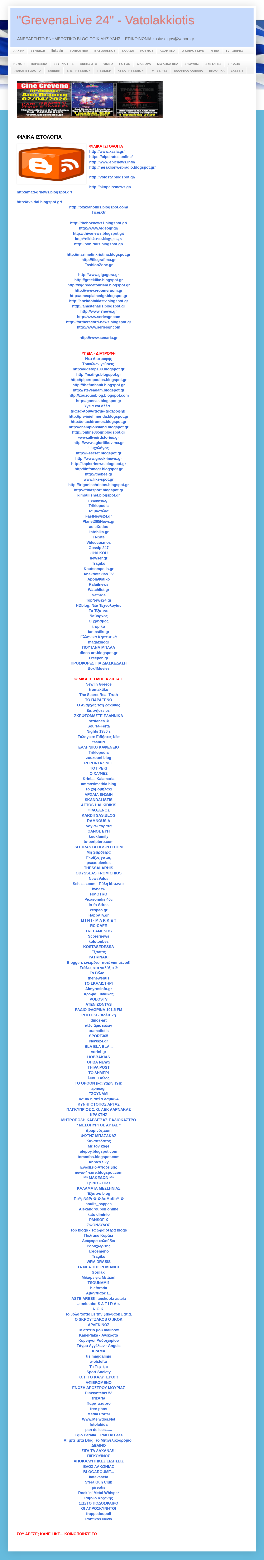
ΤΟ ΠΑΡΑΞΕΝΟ (98, 700)
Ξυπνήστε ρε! (98, 711)
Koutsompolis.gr (99, 569)
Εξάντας (98, 952)
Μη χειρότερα (99, 852)
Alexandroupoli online (98, 1209)
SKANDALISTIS (98, 800)
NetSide (99, 595)
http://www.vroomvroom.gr (99, 290)
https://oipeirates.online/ (111, 157)
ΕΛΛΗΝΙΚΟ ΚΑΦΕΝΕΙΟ (98, 747)
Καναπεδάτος (98, 1141)
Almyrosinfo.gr (98, 989)
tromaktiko (98, 689)
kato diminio (98, 1215)
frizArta (98, 1398)
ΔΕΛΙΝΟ (98, 1445)
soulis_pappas (99, 1204)
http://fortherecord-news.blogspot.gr (98, 322)
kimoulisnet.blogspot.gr (98, 495)
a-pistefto (98, 1361)
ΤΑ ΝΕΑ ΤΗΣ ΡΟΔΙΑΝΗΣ (98, 1267)
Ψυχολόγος (98, 448)
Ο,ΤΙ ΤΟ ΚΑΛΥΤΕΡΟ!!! (98, 1377)
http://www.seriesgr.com (98, 327)
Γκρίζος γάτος (98, 857)
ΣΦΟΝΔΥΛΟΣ (98, 1225)
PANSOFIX (98, 1220)
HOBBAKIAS (98, 1057)
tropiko (98, 627)
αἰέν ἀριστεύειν (98, 1025)
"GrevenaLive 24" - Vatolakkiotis (106, 20)
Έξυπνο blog (98, 1193)
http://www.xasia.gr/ (106, 151)
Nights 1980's (99, 731)
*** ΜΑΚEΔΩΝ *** (98, 1178)
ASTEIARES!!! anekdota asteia (98, 1299)
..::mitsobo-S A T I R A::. (98, 1304)
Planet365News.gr (98, 521)
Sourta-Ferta (98, 726)
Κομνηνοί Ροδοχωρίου (98, 1340)
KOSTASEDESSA (98, 947)
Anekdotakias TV (98, 574)
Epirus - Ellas (98, 1183)
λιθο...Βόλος (99, 1078)
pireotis (98, 1487)
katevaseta (98, 1477)
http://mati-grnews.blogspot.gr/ (44, 192)
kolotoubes (98, 941)
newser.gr (98, 558)
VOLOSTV (98, 999)
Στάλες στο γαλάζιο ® (99, 968)
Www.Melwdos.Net (98, 1419)
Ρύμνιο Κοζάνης (98, 1498)
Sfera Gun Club (98, 1482)
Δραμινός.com (99, 1131)
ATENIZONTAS (99, 1004)
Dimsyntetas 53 (98, 1393)
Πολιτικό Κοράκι (98, 1235)
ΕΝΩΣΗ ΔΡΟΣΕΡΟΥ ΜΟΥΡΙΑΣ (98, 1388)
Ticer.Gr (99, 212)
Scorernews (98, 936)
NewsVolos (99, 879)
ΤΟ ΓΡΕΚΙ (98, 768)
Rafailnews (98, 584)
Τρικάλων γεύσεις (98, 364)
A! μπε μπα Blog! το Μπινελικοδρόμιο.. (99, 1440)
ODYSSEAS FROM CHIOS (98, 873)
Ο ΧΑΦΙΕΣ (98, 773)
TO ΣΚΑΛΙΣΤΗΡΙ (99, 983)
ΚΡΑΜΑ (98, 1351)
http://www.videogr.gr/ (98, 228)
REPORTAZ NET (98, 763)
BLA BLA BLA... (99, 1047)
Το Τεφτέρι (98, 1367)
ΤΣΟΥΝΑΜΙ (98, 1094)
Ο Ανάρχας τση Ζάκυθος (98, 705)
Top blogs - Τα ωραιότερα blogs (98, 1230)
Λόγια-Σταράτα (99, 826)
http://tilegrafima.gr (98, 260)
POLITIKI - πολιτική (98, 1015)
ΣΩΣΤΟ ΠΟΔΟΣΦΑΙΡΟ (98, 1503)
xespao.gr (98, 910)
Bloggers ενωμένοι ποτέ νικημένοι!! (98, 963)
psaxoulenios (99, 863)
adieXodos (98, 527)
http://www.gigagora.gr (98, 275)
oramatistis (98, 1031)
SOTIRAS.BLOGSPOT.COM (99, 847)
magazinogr (98, 642)
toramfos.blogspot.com (98, 1157)
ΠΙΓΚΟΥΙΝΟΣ (98, 1456)
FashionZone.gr (99, 265)
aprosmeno (98, 1251)
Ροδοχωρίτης (99, 1246)
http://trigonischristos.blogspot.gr (98, 485)
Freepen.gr (98, 658)
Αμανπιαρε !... (98, 1293)
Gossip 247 (98, 548)
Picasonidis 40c (99, 899)
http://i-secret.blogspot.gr (98, 453)
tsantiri (98, 742)
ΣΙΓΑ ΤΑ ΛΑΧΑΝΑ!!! (99, 1451)
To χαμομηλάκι (98, 789)
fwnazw (98, 889)
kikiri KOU (99, 553)
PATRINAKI (99, 957)
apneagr (98, 1088)
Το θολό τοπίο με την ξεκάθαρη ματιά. (98, 1314)
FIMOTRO (98, 894)
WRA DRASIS (99, 1262)
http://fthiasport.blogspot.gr (98, 490)
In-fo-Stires (99, 905)
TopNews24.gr (98, 600)
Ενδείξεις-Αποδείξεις (98, 1167)
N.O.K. (98, 1309)
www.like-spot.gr (99, 479)
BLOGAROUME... (98, 1472)
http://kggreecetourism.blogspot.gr (98, 285)
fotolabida (99, 1424)
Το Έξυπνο (98, 611)
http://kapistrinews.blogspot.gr (98, 464)
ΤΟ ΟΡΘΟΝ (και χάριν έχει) (98, 1083)
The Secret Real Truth (98, 695)
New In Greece (98, 684)
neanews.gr (98, 500)
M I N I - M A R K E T (98, 920)
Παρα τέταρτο (99, 1403)
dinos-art (99, 1020)
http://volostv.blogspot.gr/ (112, 177)
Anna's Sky (98, 1162)
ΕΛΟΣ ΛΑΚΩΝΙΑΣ (98, 1467)
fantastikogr (98, 632)
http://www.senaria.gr (98, 338)
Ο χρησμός (99, 621)
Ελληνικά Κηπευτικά (99, 637)
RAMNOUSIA (98, 821)
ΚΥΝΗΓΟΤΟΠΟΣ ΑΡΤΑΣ (99, 1104)
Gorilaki (99, 1272)
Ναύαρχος (99, 616)
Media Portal (98, 1414)
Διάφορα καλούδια (98, 1241)
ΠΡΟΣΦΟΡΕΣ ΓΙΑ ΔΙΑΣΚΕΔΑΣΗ (98, 663)
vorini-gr (98, 1052)
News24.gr (98, 1041)
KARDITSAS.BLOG (99, 815)
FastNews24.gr (98, 516)
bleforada (98, 1288)
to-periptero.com (99, 842)
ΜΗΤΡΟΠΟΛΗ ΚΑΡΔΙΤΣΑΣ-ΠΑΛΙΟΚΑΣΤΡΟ (98, 1120)
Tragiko (98, 563)
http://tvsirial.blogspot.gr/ (39, 202)
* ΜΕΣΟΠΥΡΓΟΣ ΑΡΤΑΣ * (99, 1125)
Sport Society (98, 1372)
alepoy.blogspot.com (98, 1151)
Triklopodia (98, 506)
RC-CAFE (98, 926)
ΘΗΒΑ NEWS (98, 1062)
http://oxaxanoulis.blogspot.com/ (98, 207)
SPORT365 (98, 1036)
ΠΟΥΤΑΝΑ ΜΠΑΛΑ (98, 647)
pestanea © (98, 721)
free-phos (98, 1409)
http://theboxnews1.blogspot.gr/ (98, 223)
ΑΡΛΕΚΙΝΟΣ (98, 1325)
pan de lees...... (98, 1430)
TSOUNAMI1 (98, 1283)
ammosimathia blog (98, 784)
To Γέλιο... (99, 973)
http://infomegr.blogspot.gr (99, 469)
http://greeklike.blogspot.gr (98, 280)
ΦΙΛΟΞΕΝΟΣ (98, 810)
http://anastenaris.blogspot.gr (98, 306)
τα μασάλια (99, 511)
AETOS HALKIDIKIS (98, 805)
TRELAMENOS (99, 931)
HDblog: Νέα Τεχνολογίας (98, 605)
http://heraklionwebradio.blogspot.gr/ (122, 167)
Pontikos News (98, 1519)
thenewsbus (98, 978)
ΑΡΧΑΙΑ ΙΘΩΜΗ (98, 795)
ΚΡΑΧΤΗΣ (98, 1115)
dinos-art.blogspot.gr (98, 653)
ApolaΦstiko (98, 579)
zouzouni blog (98, 758)
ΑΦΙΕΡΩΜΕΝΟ (99, 1383)
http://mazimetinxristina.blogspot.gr (98, 254)
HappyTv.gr (98, 915)
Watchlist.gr (98, 590)
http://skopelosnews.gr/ (110, 187)
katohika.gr (98, 532)
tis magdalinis (98, 1356)
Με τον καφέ (99, 1146)
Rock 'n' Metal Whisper (98, 1493)
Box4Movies (99, 668)
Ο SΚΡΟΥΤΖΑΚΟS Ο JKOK (99, 1319)
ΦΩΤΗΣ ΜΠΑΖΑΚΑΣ (98, 1136)
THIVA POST (98, 1067)
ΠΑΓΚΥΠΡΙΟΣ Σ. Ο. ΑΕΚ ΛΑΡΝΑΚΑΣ (99, 1109)
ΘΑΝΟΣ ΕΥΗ (99, 834)
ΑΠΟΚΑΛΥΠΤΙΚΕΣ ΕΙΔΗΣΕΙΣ (99, 1461)
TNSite (99, 537)
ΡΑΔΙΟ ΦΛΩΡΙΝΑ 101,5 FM (98, 1010)
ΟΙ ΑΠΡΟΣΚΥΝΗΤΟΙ (98, 1508)
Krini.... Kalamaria (98, 779)
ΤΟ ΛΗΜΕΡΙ (98, 1073)
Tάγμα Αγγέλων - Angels (99, 1346)
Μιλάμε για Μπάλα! (99, 1277)
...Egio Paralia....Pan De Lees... (98, 1435)
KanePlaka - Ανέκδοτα (98, 1335)
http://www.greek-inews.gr (98, 458)
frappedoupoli (98, 1514)
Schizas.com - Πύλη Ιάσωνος (98, 884)
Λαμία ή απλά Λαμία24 (99, 1099)
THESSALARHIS (98, 868)
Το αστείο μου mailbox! (98, 1330)
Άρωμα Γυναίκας (99, 994)
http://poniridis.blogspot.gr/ (98, 244)
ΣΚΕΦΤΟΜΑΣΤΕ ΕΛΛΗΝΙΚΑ (98, 716)
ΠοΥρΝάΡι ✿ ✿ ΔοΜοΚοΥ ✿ (98, 1199)
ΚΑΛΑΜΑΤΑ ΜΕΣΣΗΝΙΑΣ (98, 1188)
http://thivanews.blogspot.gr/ (98, 233)
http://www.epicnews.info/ (112, 162)
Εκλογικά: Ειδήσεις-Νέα (99, 737)
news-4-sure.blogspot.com (98, 1172)
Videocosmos (98, 542)
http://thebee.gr (98, 474)
